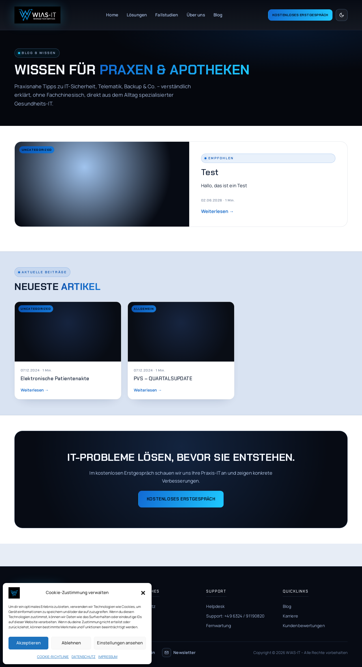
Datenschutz (143, 606)
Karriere (290, 616)
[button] (143, 593)
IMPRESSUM (107, 656)
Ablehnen (71, 643)
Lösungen (137, 15)
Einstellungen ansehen (120, 643)
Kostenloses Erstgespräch (300, 15)
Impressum (140, 616)
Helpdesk (215, 606)
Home (112, 15)
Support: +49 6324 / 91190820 (235, 616)
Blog (218, 15)
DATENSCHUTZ (83, 656)
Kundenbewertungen (304, 625)
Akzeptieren (28, 643)
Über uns (196, 15)
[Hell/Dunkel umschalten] (342, 15)
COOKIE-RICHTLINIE (53, 656)
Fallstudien (166, 15)
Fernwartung (218, 625)
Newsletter (179, 652)
